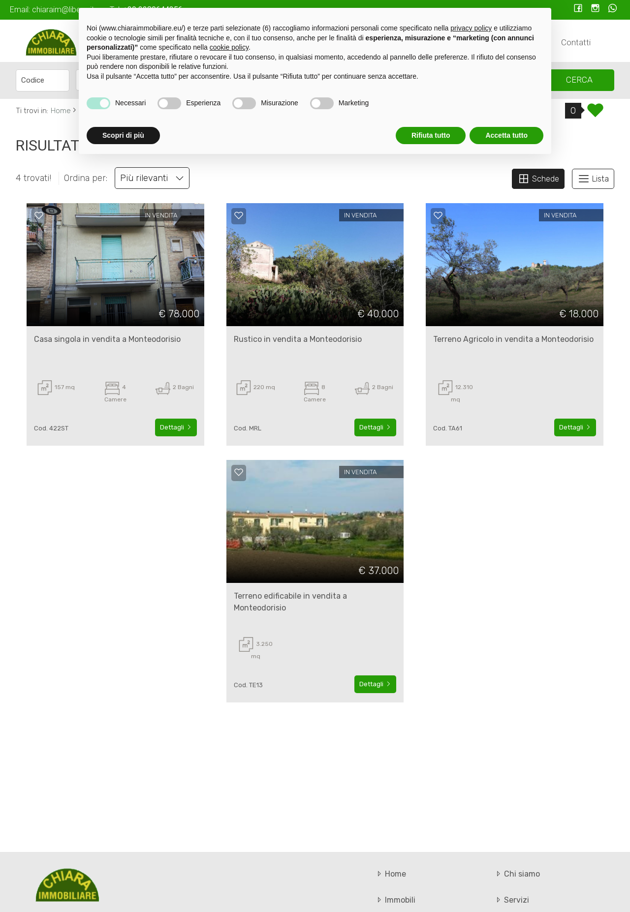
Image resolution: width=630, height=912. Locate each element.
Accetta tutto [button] (506, 135)
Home (390, 874)
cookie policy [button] (229, 47)
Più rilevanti (152, 178)
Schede (538, 178)
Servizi (511, 900)
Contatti (576, 42)
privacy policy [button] (471, 28)
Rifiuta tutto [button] (430, 135)
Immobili (395, 900)
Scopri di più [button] (123, 135)
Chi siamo (517, 874)
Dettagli (176, 427)
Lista (593, 178)
